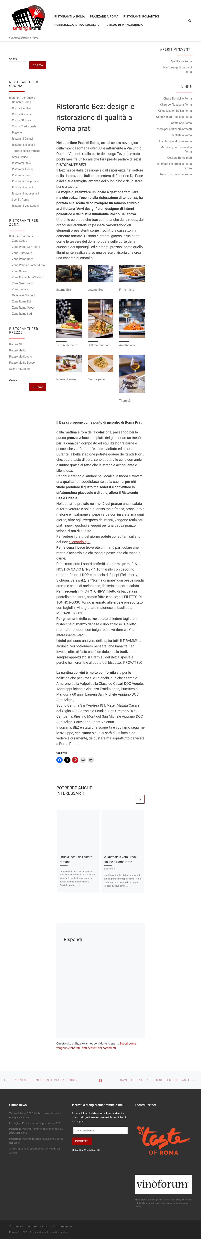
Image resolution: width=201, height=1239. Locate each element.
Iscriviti (82, 1141)
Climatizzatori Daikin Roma (175, 110)
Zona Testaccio (21, 289)
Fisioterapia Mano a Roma (175, 141)
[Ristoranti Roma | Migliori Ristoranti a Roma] (28, 18)
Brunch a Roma (21, 102)
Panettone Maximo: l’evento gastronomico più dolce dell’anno (36, 1130)
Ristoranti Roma (30, 1226)
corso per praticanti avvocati (174, 129)
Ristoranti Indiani (22, 187)
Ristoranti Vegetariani (25, 205)
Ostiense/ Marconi (23, 295)
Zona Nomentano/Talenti (27, 277)
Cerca (13, 58)
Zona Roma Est (21, 301)
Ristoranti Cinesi (22, 175)
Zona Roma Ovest (23, 307)
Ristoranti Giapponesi (25, 181)
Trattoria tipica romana (26, 150)
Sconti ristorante (19, 368)
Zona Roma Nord (22, 259)
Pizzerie (17, 132)
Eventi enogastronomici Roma (177, 69)
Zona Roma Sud (22, 313)
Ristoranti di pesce (23, 144)
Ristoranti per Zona (21, 236)
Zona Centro (19, 240)
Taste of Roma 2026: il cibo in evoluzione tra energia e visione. (35, 1115)
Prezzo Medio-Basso (22, 362)
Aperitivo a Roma (181, 61)
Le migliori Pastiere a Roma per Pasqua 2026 (35, 1123)
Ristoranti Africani (23, 169)
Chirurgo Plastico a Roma (176, 104)
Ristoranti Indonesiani (25, 193)
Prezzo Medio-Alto (20, 356)
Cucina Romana (22, 114)
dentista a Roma (182, 135)
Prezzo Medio (17, 350)
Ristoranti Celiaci (22, 138)
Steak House (20, 157)
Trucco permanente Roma (176, 174)
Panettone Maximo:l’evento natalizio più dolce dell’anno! (36, 1140)
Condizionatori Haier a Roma (174, 116)
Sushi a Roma (20, 199)
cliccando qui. (79, 542)
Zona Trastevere (22, 252)
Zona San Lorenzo (23, 283)
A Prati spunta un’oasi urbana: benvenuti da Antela (34, 1150)
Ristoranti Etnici (21, 163)
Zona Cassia (19, 271)
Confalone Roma (181, 122)
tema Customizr (58, 1232)
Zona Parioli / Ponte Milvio (28, 265)
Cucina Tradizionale (24, 126)
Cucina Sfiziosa (21, 120)
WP (25, 1232)
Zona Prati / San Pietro (26, 246)
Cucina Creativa (21, 108)
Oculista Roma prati (179, 157)
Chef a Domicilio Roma (177, 98)
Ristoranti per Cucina (22, 97)
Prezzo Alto (16, 344)
